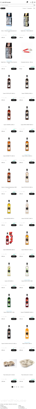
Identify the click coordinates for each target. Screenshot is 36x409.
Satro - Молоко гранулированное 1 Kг (9, 31)
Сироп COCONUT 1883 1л (27, 218)
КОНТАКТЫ (15, 404)
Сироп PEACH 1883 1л (27, 343)
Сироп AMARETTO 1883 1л (9, 155)
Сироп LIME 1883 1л (9, 280)
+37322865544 (4, 407)
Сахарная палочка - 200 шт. (27, 62)
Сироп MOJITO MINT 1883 (27, 280)
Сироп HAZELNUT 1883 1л (27, 249)
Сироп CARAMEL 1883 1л (9, 124)
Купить (13, 37)
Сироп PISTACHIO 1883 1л (27, 187)
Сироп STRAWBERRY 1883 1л (27, 312)
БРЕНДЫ (1, 404)
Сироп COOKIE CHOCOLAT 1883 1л (9, 343)
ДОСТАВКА (6, 404)
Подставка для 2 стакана (9, 374)
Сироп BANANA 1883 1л (9, 218)
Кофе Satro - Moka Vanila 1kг (27, 30)
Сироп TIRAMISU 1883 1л (27, 93)
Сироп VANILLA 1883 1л (27, 155)
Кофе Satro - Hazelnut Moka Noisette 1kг (9, 63)
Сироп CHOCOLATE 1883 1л (9, 93)
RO (31, 2)
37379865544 (22, 407)
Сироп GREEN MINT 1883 (9, 312)
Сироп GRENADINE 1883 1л (9, 249)
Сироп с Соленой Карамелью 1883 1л (9, 188)
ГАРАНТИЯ (10, 404)
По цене (24, 8)
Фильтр (3, 8)
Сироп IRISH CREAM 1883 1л (27, 124)
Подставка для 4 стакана (27, 374)
